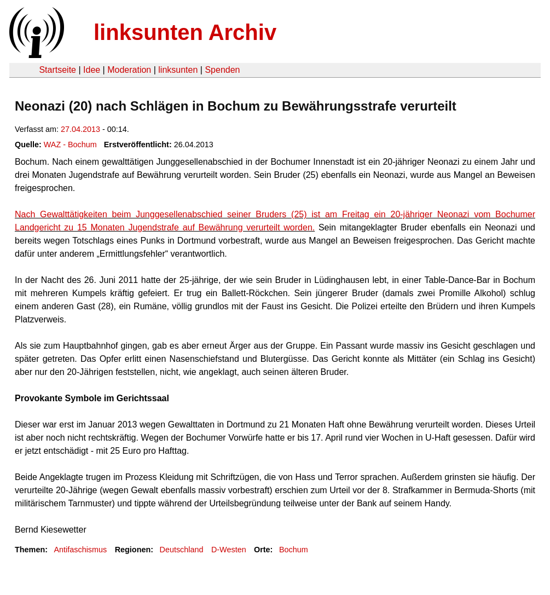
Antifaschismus (80, 549)
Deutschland (182, 549)
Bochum (293, 549)
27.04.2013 (80, 129)
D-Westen (228, 549)
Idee (91, 69)
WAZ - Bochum (70, 144)
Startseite (57, 69)
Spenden (222, 69)
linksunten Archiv (185, 32)
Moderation (129, 69)
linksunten (178, 69)
